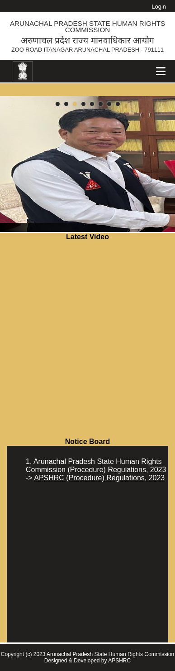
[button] (58, 104)
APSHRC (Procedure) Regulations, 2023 (99, 478)
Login (158, 6)
